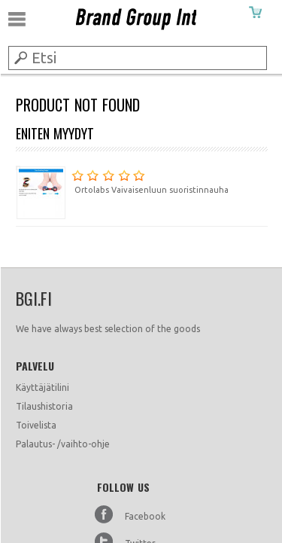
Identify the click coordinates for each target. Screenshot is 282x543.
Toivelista (36, 425)
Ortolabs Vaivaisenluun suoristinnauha (122, 180)
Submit (19, 57)
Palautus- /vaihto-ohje (63, 444)
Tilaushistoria (44, 406)
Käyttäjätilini (42, 387)
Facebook (145, 516)
